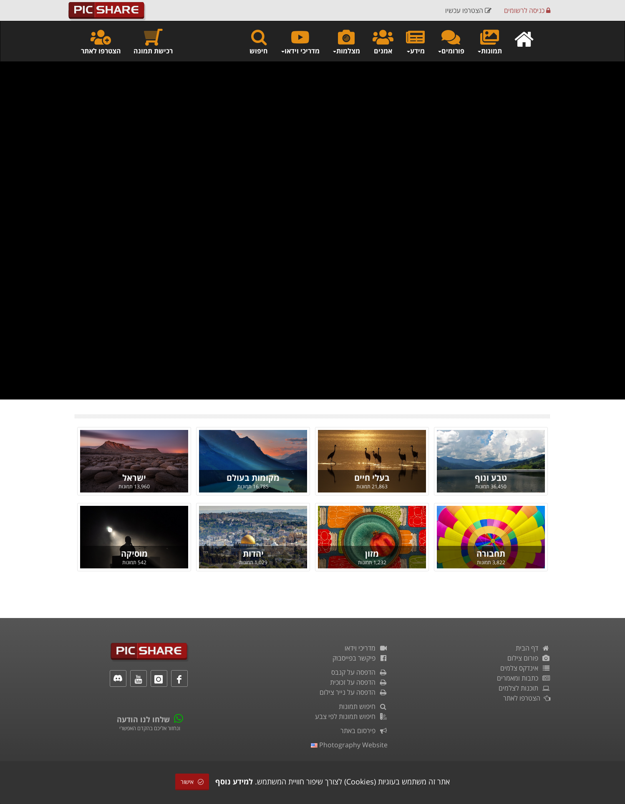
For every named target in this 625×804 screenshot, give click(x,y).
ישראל (134, 477)
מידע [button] (415, 41)
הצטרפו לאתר (101, 41)
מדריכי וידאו (366, 648)
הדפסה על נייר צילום (354, 692)
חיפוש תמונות (363, 706)
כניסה (527, 10)
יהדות (253, 553)
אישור (192, 782)
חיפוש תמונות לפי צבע (351, 716)
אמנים (383, 41)
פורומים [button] (450, 41)
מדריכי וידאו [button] (300, 41)
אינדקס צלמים (525, 668)
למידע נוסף (234, 781)
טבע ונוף (491, 477)
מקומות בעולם (253, 477)
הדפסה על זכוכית (359, 682)
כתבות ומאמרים (523, 678)
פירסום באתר (364, 730)
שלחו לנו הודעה (143, 719)
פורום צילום (528, 658)
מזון (372, 553)
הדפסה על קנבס (359, 672)
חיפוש (258, 41)
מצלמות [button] (346, 41)
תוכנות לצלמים (524, 688)
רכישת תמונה (153, 41)
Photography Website (349, 744)
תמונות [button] (489, 41)
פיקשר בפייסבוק (360, 658)
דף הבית (533, 648)
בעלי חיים (372, 477)
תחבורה (490, 553)
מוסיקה (134, 553)
